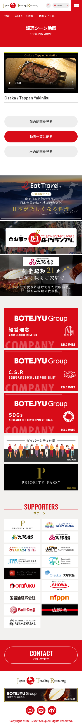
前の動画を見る (41, 121)
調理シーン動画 (24, 16)
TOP (7, 16)
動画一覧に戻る (41, 136)
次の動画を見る (41, 151)
